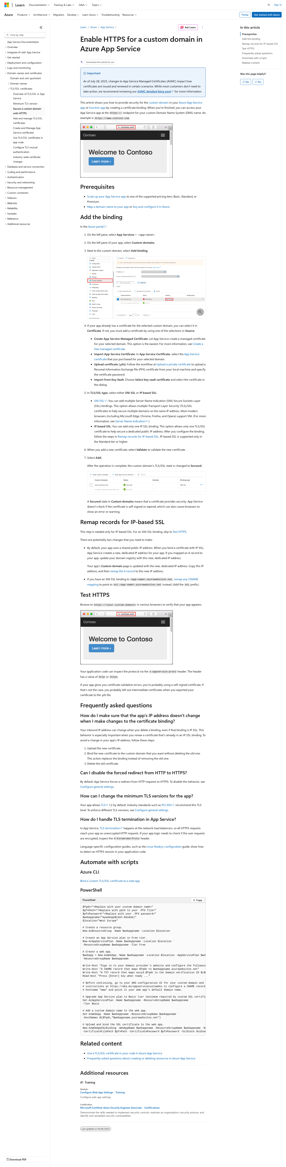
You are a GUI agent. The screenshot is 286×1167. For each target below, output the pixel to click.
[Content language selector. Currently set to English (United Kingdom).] (22, 1147)
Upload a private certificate (173, 364)
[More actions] (202, 27)
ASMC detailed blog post (154, 91)
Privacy (80, 1156)
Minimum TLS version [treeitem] (25, 103)
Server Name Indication (130, 421)
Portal (245, 14)
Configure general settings (97, 787)
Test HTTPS (179, 532)
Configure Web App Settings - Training (102, 1092)
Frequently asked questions (257, 53)
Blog (49, 1156)
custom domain (159, 102)
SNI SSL (99, 401)
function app (97, 107)
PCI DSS (167, 805)
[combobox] (25, 35)
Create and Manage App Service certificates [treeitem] (26, 130)
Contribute (65, 1156)
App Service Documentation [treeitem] (23, 42)
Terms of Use (133, 1156)
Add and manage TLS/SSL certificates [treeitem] (27, 121)
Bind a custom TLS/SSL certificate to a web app (110, 881)
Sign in (278, 4)
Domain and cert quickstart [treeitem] (25, 78)
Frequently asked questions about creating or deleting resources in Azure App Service (141, 1058)
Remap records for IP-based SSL (138, 436)
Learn (83, 27)
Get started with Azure (267, 14)
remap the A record (122, 571)
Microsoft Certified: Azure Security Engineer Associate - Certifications (120, 1107)
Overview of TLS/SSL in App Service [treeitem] (29, 96)
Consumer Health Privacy (105, 1156)
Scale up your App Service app (106, 196)
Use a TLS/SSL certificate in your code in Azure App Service (124, 1053)
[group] (143, 969)
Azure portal (96, 226)
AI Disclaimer (11, 1156)
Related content (251, 62)
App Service (107, 27)
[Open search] (269, 5)
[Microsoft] (6, 5)
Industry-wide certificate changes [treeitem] (26, 159)
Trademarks (151, 1156)
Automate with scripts (254, 58)
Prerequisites (249, 34)
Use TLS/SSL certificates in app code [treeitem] (28, 140)
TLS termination (110, 828)
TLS (103, 805)
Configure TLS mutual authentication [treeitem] (25, 150)
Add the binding (251, 38)
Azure (93, 27)
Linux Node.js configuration (164, 846)
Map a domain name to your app (108, 206)
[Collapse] (41, 27)
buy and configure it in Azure (151, 206)
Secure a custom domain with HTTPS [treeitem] (27, 111)
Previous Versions (33, 1156)
